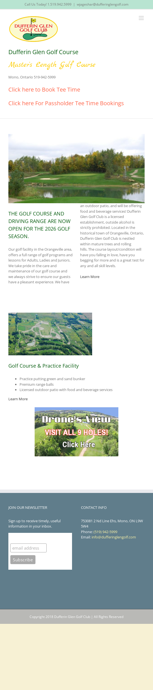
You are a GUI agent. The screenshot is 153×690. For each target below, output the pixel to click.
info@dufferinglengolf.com (114, 537)
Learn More (89, 276)
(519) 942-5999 (105, 531)
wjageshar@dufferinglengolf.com (102, 4)
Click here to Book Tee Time (44, 89)
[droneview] (76, 408)
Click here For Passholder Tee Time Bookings (66, 103)
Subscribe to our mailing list (40, 538)
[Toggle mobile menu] (142, 18)
